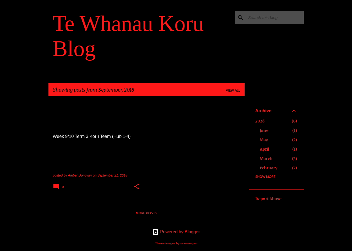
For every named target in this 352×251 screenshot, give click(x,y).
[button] (136, 187)
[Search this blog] (275, 17)
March (266, 158)
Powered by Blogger (176, 231)
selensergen (188, 243)
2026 (260, 121)
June (264, 130)
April (264, 149)
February (268, 167)
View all (233, 90)
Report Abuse (268, 198)
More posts (146, 213)
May (264, 139)
